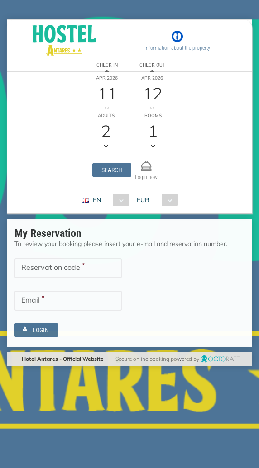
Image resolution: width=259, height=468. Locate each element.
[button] (111, 170)
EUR (143, 200)
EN (97, 200)
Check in (107, 65)
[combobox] (109, 200)
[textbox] (68, 268)
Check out (152, 65)
